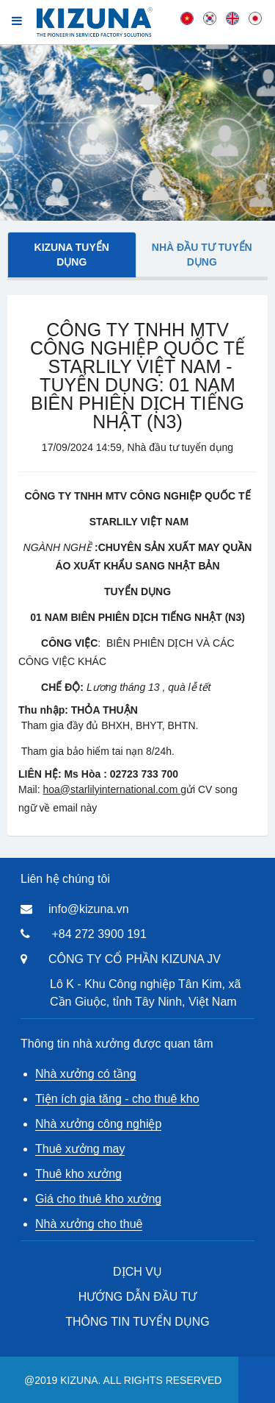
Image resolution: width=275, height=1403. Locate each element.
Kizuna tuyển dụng (71, 254)
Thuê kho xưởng (78, 1174)
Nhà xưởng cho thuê (88, 1224)
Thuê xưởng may (80, 1149)
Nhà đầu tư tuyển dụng (202, 254)
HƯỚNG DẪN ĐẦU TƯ (137, 1296)
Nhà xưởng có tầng (85, 1074)
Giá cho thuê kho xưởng (98, 1199)
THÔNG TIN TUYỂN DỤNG (137, 1321)
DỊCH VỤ (137, 1271)
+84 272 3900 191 (98, 934)
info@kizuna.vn (88, 909)
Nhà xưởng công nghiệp (98, 1124)
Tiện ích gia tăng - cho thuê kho (117, 1099)
